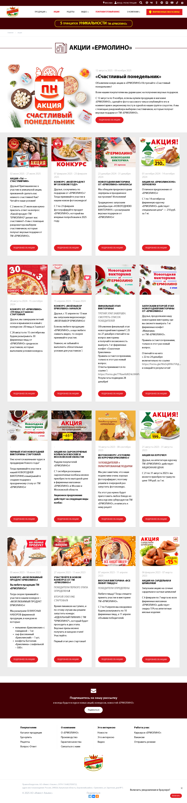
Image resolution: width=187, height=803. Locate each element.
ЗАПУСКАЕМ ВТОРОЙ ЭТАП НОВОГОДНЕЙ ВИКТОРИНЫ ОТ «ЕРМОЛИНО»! (158, 309)
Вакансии (139, 737)
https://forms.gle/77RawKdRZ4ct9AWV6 (119, 374)
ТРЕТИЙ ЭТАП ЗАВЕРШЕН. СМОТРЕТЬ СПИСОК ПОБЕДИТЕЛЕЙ (112, 317)
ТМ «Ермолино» (93, 23)
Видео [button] (84, 12)
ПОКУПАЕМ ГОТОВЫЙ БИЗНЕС (108, 12)
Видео (101, 742)
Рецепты (70, 12)
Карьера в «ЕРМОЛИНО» (147, 733)
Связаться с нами (70, 746)
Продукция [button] (40, 12)
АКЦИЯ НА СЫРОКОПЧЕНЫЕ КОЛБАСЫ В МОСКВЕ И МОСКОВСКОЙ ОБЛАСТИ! (70, 454)
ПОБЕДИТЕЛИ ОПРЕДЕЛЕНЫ (113, 588)
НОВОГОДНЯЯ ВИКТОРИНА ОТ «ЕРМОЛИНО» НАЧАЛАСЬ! (115, 183)
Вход (118, 3)
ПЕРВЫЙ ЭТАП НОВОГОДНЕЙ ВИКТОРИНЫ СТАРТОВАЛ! (27, 453)
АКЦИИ (56, 12)
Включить (176, 796)
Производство (69, 737)
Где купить (26, 737)
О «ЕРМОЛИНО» (70, 733)
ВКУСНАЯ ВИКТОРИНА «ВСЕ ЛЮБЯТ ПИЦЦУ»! (114, 582)
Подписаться (93, 710)
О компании (133, 12)
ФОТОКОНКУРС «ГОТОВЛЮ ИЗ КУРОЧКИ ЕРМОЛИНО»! (114, 456)
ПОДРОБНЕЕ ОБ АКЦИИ (109, 120)
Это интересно (106, 737)
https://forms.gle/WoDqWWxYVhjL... (161, 364)
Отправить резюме (145, 742)
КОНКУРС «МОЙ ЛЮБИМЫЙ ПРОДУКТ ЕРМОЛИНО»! (26, 578)
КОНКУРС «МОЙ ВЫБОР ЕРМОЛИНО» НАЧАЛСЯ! (68, 307)
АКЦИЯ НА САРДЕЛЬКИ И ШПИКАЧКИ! (156, 582)
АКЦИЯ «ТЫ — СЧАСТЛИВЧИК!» (19, 180)
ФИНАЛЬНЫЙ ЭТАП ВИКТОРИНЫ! (109, 307)
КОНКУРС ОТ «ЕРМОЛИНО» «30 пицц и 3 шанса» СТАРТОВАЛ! (26, 312)
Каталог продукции (31, 733)
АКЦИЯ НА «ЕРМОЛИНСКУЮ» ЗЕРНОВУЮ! (159, 183)
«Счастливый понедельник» (128, 76)
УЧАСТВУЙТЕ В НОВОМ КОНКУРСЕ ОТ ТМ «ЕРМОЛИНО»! (67, 580)
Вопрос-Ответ (28, 746)
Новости (102, 733)
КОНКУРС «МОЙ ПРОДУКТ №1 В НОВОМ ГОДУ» (69, 183)
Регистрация (130, 3)
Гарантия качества (71, 742)
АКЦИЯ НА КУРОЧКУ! (154, 455)
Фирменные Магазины (164, 12)
